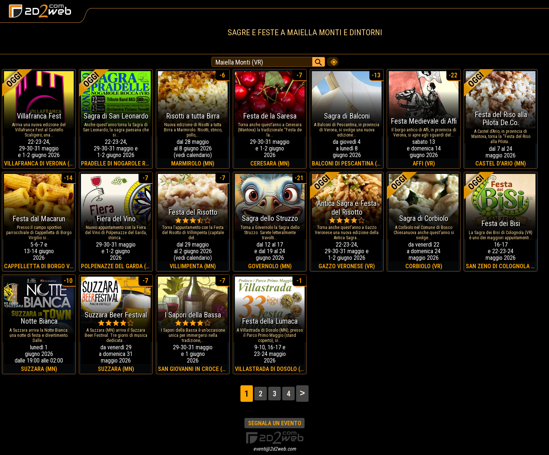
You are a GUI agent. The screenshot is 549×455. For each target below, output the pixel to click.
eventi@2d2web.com (274, 449)
